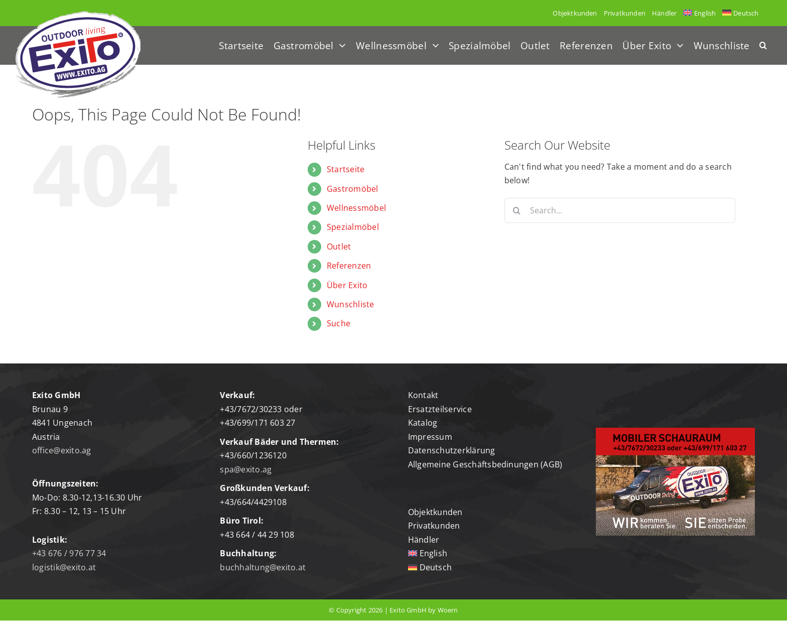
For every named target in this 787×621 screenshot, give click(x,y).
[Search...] (619, 210)
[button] (763, 45)
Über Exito (347, 285)
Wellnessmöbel (356, 207)
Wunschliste (350, 304)
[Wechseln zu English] (699, 13)
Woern (448, 609)
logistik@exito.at (64, 567)
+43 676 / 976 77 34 (69, 553)
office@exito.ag (61, 450)
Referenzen (349, 265)
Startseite (345, 169)
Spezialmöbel (353, 226)
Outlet (339, 246)
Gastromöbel (352, 188)
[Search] (517, 210)
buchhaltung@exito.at (263, 567)
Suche (338, 323)
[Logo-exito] (78, 15)
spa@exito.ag (246, 469)
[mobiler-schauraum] (675, 431)
